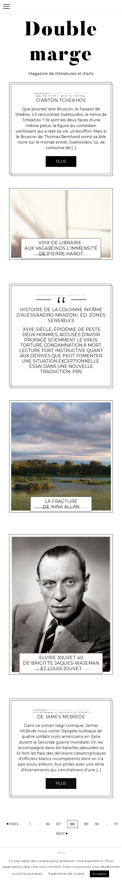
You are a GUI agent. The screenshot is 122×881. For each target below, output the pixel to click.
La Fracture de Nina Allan (61, 499)
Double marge (63, 91)
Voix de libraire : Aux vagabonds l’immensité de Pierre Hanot (61, 243)
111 (117, 825)
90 (98, 825)
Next (60, 834)
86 (49, 825)
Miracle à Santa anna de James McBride (61, 714)
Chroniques (41, 91)
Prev (14, 824)
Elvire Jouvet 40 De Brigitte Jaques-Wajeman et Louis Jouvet (61, 658)
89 (87, 825)
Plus (61, 161)
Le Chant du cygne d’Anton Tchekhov (61, 97)
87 (59, 825)
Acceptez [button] (99, 874)
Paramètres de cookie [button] (66, 874)
